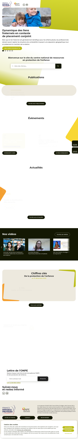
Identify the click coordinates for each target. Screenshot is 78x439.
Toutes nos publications (36, 103)
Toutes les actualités (36, 217)
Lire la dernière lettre (13, 382)
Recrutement (45, 417)
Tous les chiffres (36, 305)
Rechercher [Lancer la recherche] (60, 66)
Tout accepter (68, 427)
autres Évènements (62, 153)
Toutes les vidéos (62, 234)
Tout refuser (68, 430)
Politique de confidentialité (24, 430)
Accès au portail (10, 417)
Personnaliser (68, 433)
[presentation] (1, 247)
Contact (27, 417)
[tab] (5, 50)
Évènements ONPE (9, 153)
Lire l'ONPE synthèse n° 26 (12, 48)
